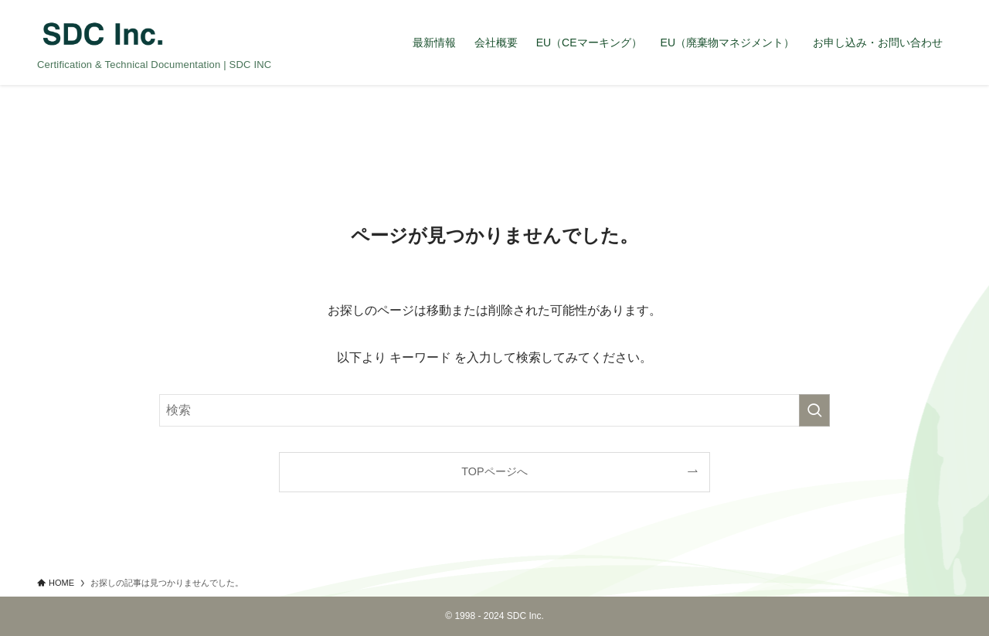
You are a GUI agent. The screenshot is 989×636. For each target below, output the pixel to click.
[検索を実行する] (814, 410)
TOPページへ (494, 471)
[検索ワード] (494, 410)
